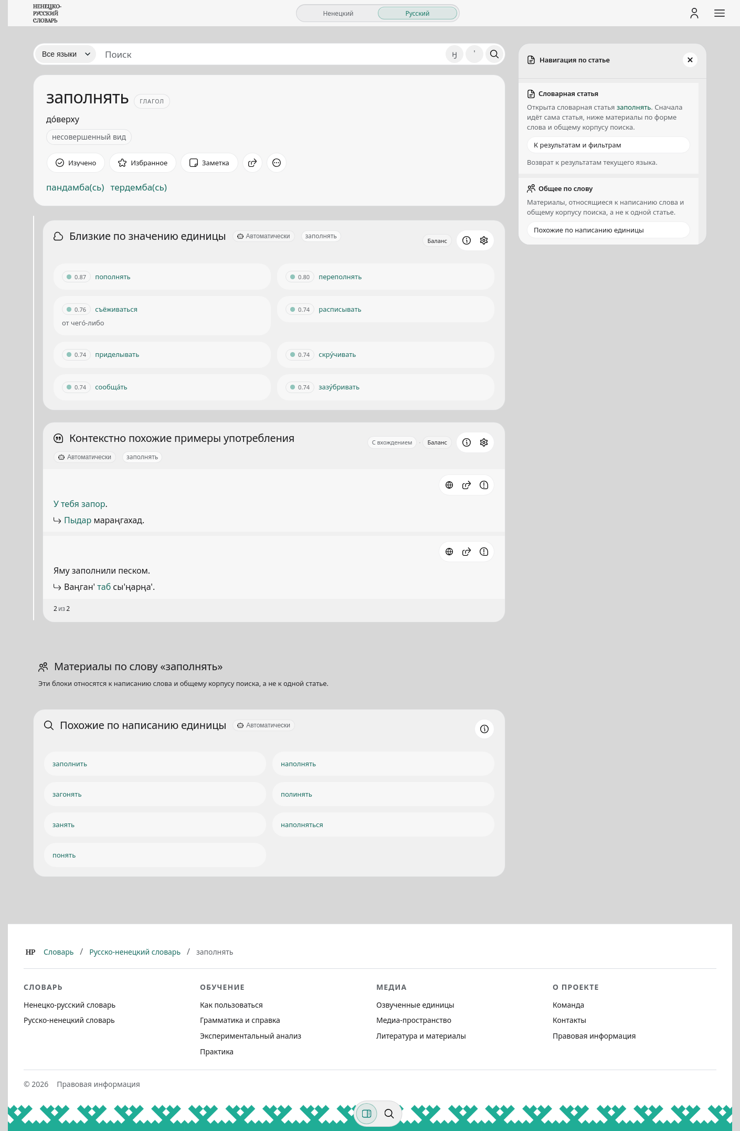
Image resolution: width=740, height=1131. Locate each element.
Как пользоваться (231, 1005)
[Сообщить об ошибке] (484, 485)
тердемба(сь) (138, 187)
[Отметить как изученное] (76, 163)
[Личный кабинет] (694, 13)
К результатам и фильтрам (577, 145)
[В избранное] (142, 163)
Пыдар (77, 520)
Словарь (58, 952)
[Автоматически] (263, 236)
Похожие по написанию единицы (589, 230)
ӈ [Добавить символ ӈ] (454, 53)
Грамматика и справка (240, 1020)
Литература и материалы (421, 1036)
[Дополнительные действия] (277, 163)
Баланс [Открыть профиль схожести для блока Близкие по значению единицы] (437, 241)
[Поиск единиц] (270, 54)
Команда (568, 1005)
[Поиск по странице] (389, 1113)
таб (104, 587)
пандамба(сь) (75, 187)
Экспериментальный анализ (250, 1036)
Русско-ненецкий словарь (135, 952)
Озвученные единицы (415, 1005)
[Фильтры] (366, 1113)
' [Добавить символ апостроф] (474, 53)
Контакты (569, 1020)
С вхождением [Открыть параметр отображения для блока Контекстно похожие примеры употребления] (392, 442)
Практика (217, 1051)
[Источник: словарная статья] (449, 485)
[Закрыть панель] (690, 60)
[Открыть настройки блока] (484, 240)
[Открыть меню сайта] (719, 13)
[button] (466, 485)
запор (93, 504)
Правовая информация (594, 1036)
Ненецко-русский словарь (69, 1005)
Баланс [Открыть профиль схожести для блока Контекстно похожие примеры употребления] (437, 442)
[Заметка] (209, 163)
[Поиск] (494, 54)
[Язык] (65, 54)
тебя (70, 504)
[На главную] (47, 13)
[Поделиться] (252, 163)
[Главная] (30, 952)
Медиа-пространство (413, 1020)
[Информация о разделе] (466, 240)
